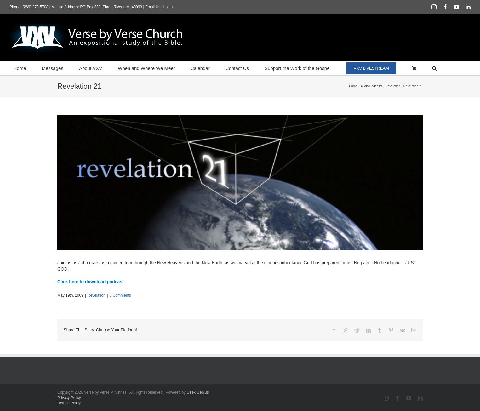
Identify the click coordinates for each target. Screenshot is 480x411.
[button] (434, 68)
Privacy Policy (69, 398)
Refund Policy (69, 403)
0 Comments (120, 295)
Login (168, 7)
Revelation (97, 295)
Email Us (152, 7)
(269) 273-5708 (35, 7)
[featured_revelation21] (240, 182)
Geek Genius (197, 392)
